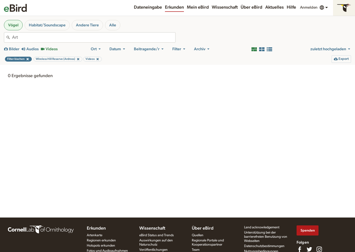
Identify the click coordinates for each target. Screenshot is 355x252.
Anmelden (309, 7)
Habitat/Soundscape (47, 25)
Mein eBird (198, 7)
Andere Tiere (87, 25)
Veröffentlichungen (153, 250)
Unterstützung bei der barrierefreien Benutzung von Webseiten (265, 237)
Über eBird (251, 7)
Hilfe (291, 7)
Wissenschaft (225, 7)
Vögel (13, 25)
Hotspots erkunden (101, 245)
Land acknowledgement (261, 227)
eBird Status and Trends (156, 235)
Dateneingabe (148, 7)
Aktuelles (274, 7)
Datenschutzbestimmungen (264, 246)
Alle (112, 25)
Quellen (197, 235)
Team (195, 250)
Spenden (308, 230)
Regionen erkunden (101, 240)
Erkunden (174, 7)
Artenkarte (94, 235)
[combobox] (93, 37)
